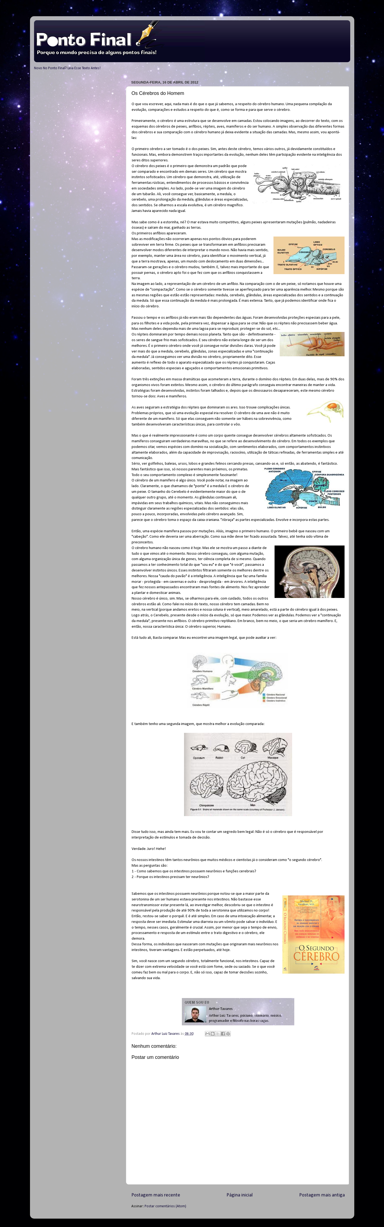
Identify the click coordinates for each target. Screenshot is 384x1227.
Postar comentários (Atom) (165, 1206)
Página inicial (239, 1195)
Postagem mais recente (155, 1195)
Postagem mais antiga (322, 1195)
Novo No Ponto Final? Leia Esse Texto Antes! (67, 68)
